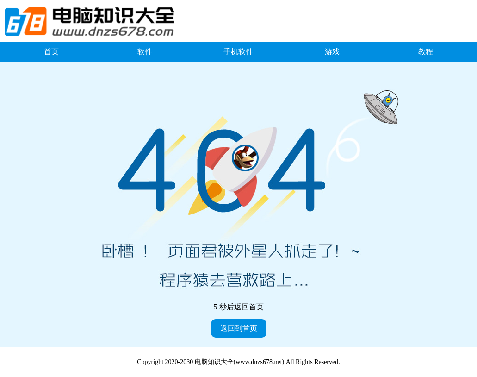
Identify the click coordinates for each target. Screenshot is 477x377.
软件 (144, 52)
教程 (425, 52)
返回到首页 (238, 328)
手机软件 (238, 52)
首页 (51, 52)
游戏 (332, 52)
